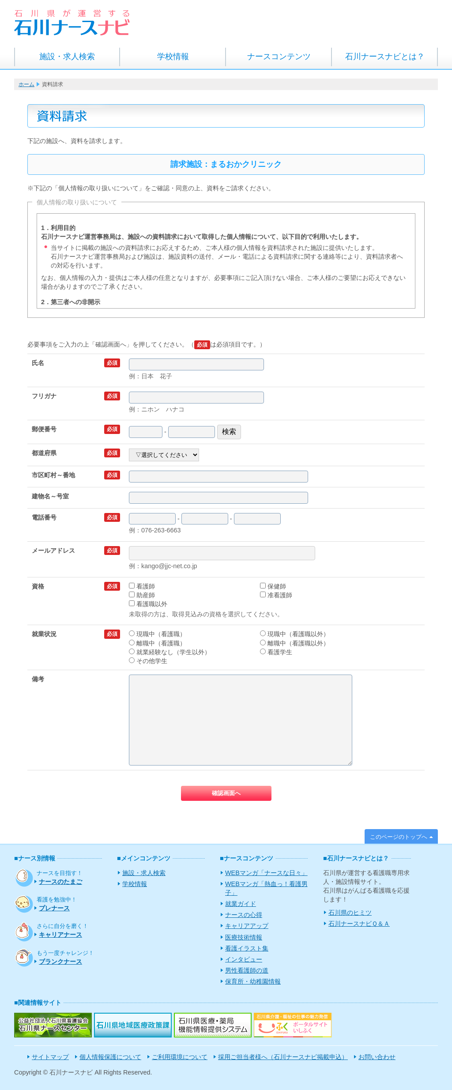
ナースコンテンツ (279, 56)
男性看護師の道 (246, 970)
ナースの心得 (243, 914)
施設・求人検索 (67, 56)
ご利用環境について (179, 1056)
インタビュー (243, 959)
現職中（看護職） (157, 633)
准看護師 (276, 595)
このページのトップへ (398, 837)
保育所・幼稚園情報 (253, 981)
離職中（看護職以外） (294, 643)
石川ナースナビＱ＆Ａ (359, 923)
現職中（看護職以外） (294, 633)
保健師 (273, 586)
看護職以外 (148, 603)
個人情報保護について (110, 1056)
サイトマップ (50, 1056)
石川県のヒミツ (350, 912)
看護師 (142, 586)
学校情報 (173, 56)
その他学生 (148, 660)
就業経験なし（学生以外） (170, 652)
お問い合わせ (377, 1056)
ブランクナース (60, 961)
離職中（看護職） (157, 643)
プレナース (54, 908)
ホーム (26, 84)
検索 (229, 431)
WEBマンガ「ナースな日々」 (266, 872)
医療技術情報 (243, 937)
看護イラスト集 (246, 948)
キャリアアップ (246, 925)
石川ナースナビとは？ (385, 56)
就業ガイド (240, 903)
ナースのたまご (60, 881)
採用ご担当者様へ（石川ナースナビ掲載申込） (283, 1056)
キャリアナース (60, 934)
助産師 (142, 595)
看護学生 (276, 652)
